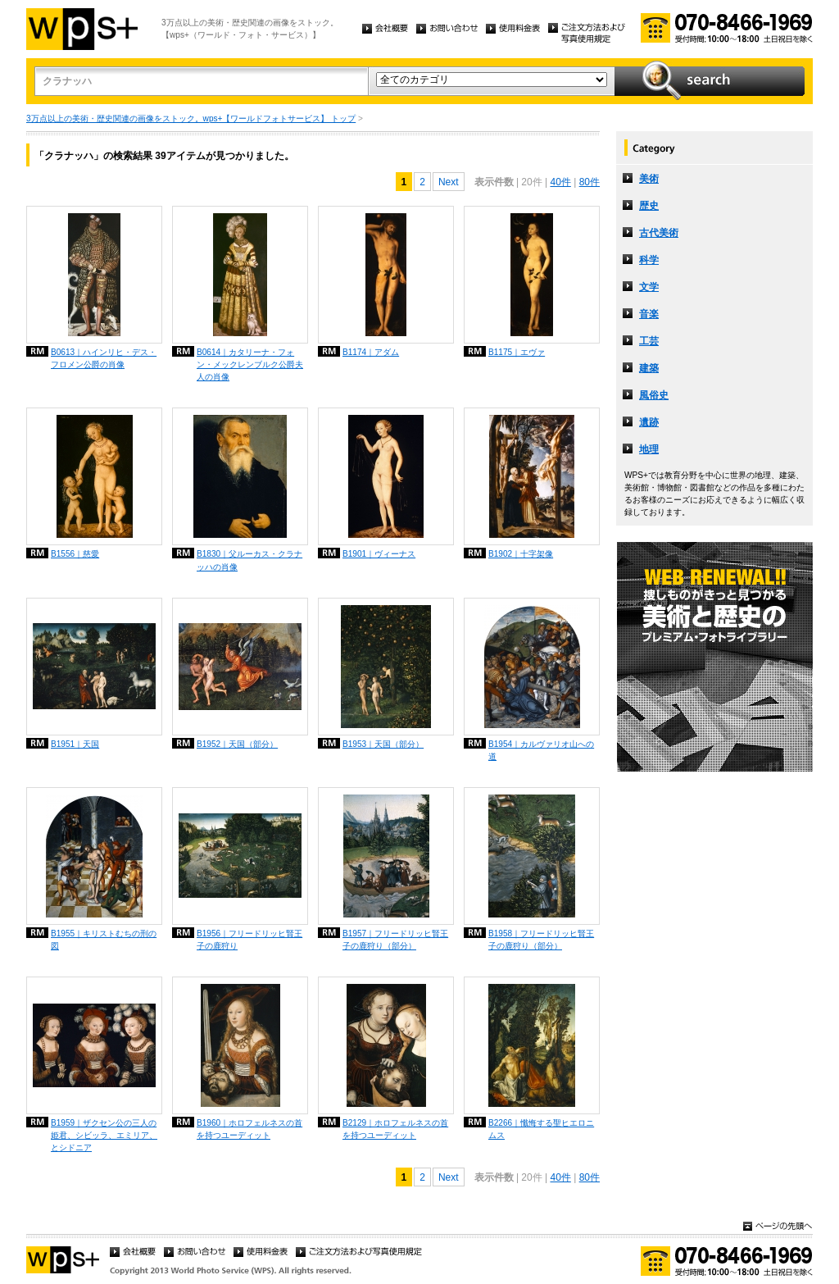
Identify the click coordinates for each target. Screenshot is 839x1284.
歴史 (649, 206)
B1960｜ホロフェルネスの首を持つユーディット (249, 1129)
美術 (649, 178)
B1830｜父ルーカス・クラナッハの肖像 (249, 560)
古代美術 (658, 233)
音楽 (649, 314)
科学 (649, 260)
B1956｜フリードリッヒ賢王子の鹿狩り (249, 939)
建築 (649, 368)
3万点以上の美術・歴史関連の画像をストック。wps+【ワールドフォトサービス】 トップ (191, 118)
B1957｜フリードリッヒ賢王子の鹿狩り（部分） (395, 939)
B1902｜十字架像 (520, 553)
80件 (589, 182)
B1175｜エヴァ (516, 352)
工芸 (649, 341)
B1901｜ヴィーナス (378, 553)
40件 (560, 182)
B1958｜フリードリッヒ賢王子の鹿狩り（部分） (541, 939)
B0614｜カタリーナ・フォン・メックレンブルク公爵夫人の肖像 (250, 364)
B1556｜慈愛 (75, 553)
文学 (649, 287)
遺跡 (649, 422)
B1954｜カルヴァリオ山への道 (541, 750)
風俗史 (654, 395)
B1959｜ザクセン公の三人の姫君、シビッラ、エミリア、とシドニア (104, 1135)
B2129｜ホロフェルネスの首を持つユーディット (395, 1129)
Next (448, 182)
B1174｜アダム (370, 352)
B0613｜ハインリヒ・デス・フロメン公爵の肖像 (103, 358)
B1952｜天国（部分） (237, 744)
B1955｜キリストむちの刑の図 (103, 939)
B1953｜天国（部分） (383, 744)
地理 (649, 449)
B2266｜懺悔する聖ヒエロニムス (541, 1129)
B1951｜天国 (75, 744)
